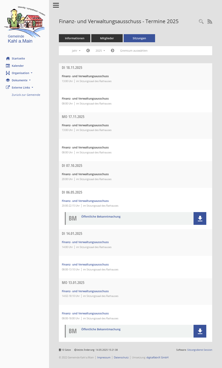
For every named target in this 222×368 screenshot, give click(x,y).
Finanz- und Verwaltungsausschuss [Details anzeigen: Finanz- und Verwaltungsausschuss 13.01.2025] (85, 291)
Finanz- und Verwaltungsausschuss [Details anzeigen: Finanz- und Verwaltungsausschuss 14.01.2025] (85, 242)
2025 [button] (100, 50)
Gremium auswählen (134, 50)
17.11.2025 (73, 116)
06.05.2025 (72, 192)
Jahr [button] (76, 50)
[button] (24, 73)
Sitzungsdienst (199, 350)
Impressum (104, 357)
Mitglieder (107, 38)
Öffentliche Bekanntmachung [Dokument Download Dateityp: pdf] (101, 216)
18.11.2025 (72, 67)
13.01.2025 (73, 282)
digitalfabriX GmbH (157, 357)
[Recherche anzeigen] (201, 21)
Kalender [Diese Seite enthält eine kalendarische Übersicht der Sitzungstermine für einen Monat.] (15, 66)
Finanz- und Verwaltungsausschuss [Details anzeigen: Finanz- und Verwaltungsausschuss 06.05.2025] (85, 201)
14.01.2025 (72, 233)
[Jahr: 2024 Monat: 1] (88, 50)
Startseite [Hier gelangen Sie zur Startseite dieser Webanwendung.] (15, 58)
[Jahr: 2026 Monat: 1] (112, 50)
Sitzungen (139, 38)
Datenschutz (121, 357)
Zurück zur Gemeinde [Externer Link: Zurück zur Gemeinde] (26, 95)
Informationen (74, 38)
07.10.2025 (72, 165)
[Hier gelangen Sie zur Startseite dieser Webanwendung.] (24, 25)
